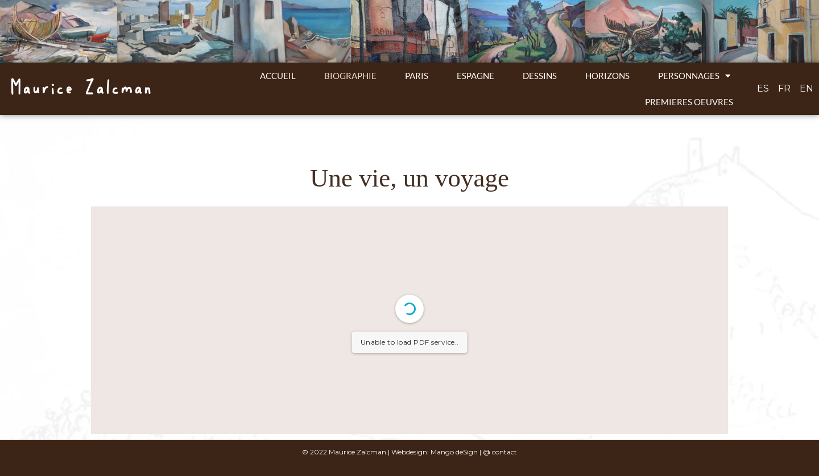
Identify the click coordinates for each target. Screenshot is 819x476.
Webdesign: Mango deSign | (437, 452)
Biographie (350, 76)
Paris (416, 76)
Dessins (540, 76)
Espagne (475, 76)
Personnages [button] (694, 76)
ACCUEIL (278, 76)
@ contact (500, 452)
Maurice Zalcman (80, 88)
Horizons (607, 76)
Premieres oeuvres (689, 102)
